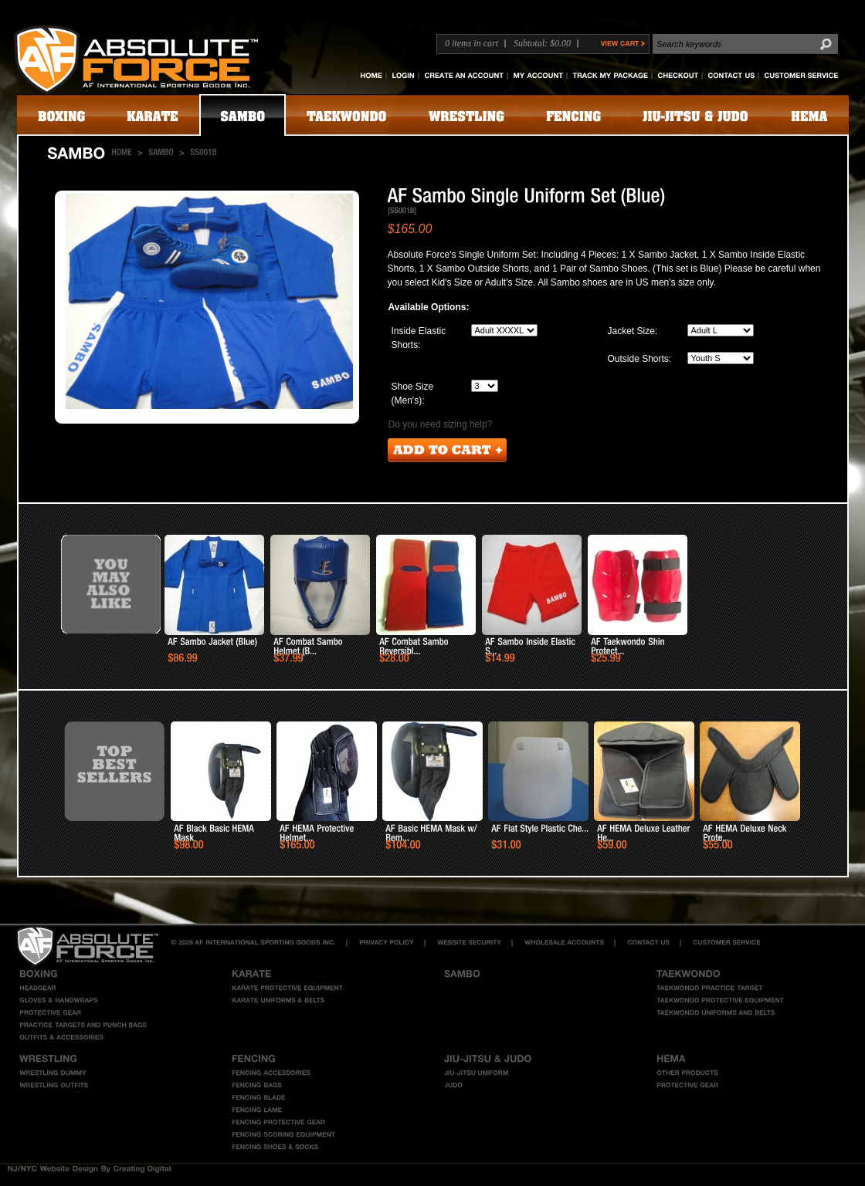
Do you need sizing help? (440, 424)
